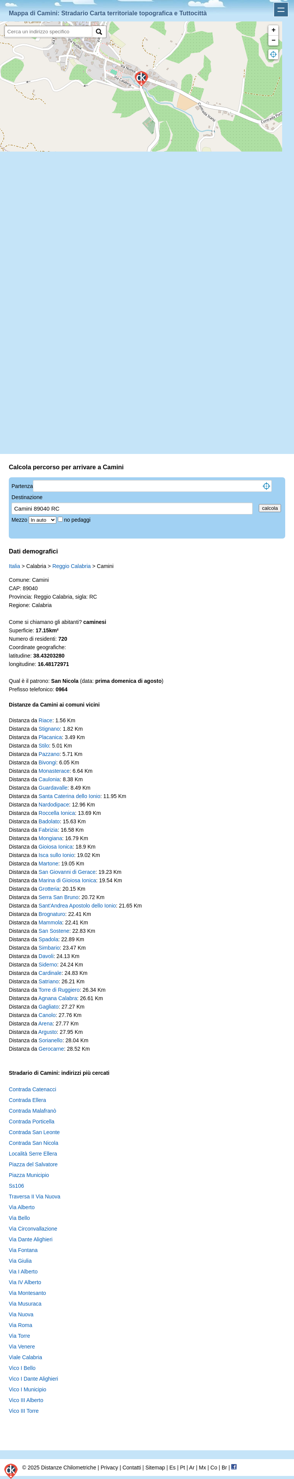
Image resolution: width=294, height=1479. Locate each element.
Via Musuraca (25, 1304)
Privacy (109, 1467)
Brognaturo (52, 914)
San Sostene (54, 931)
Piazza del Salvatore (33, 1164)
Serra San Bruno (58, 897)
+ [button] (273, 30)
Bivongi (47, 762)
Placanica (50, 737)
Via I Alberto (23, 1271)
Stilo (44, 746)
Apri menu (281, 9)
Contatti (131, 1467)
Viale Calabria (25, 1357)
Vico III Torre (24, 1411)
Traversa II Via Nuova (34, 1196)
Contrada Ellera (27, 1100)
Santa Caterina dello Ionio (69, 796)
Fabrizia (48, 830)
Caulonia (49, 779)
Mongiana (50, 838)
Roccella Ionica (57, 813)
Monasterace (54, 771)
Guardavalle (53, 788)
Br (224, 1467)
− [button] (273, 40)
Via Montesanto (27, 1293)
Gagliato (49, 1007)
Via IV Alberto (25, 1282)
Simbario (49, 948)
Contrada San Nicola (33, 1143)
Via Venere (22, 1347)
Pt (182, 1467)
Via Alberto (21, 1207)
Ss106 (16, 1186)
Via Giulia (20, 1261)
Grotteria (49, 889)
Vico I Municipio (27, 1389)
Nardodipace (54, 805)
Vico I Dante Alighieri (33, 1379)
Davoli (46, 956)
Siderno (48, 965)
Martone (48, 863)
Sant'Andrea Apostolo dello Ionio (77, 906)
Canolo (47, 1015)
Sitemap (155, 1467)
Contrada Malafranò (32, 1111)
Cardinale (50, 973)
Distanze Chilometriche (68, 1467)
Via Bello (19, 1218)
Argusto (47, 1032)
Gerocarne (51, 1049)
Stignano (49, 729)
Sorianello (50, 1040)
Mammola (50, 922)
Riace (45, 720)
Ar (191, 1467)
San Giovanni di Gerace (67, 872)
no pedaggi (78, 520)
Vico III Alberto (26, 1400)
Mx (202, 1467)
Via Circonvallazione (33, 1229)
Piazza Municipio (29, 1175)
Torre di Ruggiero (59, 990)
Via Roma (20, 1325)
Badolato (49, 821)
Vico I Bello (22, 1368)
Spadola (48, 939)
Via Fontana (23, 1250)
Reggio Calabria (71, 566)
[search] (48, 31)
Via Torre (19, 1336)
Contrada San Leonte (34, 1132)
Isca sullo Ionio (56, 855)
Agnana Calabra (57, 998)
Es (172, 1467)
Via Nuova (21, 1314)
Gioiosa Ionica (56, 847)
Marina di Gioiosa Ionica (67, 880)
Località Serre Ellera (33, 1154)
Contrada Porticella (31, 1121)
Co (214, 1467)
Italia (14, 566)
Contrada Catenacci (32, 1089)
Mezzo (20, 520)
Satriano (49, 981)
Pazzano (49, 754)
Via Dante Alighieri (30, 1239)
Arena (45, 1023)
